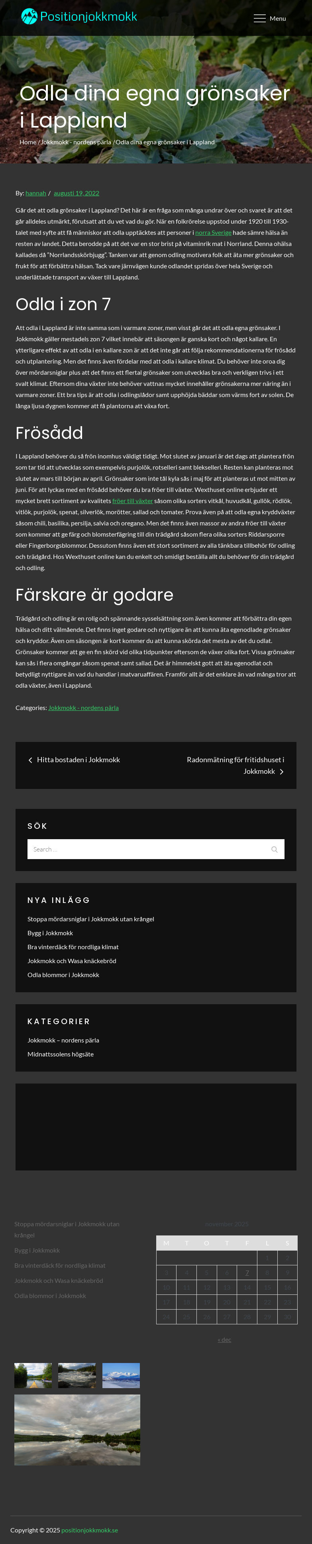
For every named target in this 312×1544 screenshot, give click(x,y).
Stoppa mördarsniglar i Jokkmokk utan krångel (90, 918)
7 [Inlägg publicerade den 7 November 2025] (247, 1272)
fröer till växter (132, 500)
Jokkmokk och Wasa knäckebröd (71, 960)
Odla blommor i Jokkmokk (63, 974)
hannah (36, 193)
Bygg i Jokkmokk (50, 932)
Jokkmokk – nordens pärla (63, 1040)
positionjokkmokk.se (89, 1530)
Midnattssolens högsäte (60, 1054)
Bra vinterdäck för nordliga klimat (73, 946)
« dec (224, 1339)
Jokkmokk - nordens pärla (83, 707)
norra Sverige (213, 232)
